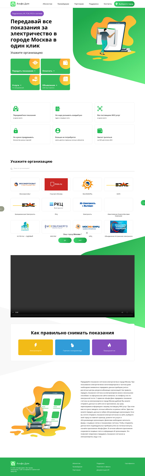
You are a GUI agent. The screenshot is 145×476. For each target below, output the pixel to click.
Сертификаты (130, 463)
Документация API (103, 470)
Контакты (108, 4)
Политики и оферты (104, 467)
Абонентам (47, 4)
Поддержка (93, 4)
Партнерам (79, 4)
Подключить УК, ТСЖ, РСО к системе (27, 13)
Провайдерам (63, 4)
